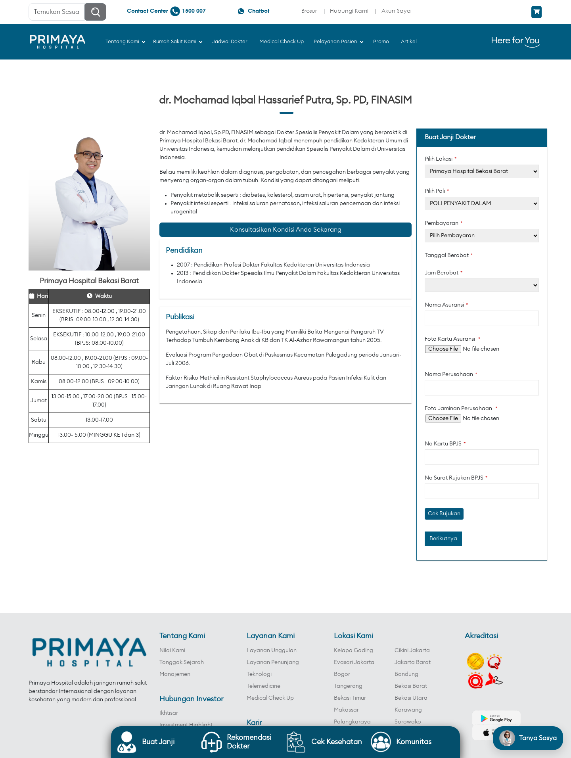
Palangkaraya (352, 722)
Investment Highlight (186, 725)
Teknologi (259, 674)
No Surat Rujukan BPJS (456, 478)
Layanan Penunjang (273, 662)
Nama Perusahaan (451, 374)
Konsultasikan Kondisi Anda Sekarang (285, 229)
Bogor (342, 674)
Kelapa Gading (353, 650)
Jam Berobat (444, 273)
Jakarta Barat (413, 662)
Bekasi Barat (411, 686)
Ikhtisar (168, 713)
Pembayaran (444, 223)
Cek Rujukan (444, 513)
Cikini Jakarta (412, 650)
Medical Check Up (270, 698)
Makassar (346, 710)
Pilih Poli (437, 191)
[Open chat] (528, 738)
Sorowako (408, 722)
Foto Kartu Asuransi (453, 339)
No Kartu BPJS (445, 444)
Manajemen (174, 674)
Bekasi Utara (411, 698)
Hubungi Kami (349, 10)
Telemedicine (263, 686)
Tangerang (348, 686)
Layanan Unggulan (272, 650)
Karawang (408, 710)
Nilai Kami (172, 650)
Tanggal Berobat (449, 255)
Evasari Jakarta (354, 662)
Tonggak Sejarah (181, 662)
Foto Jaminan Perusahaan (461, 408)
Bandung (406, 674)
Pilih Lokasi (441, 159)
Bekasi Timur (350, 698)
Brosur (309, 10)
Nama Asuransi (446, 305)
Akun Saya (396, 10)
